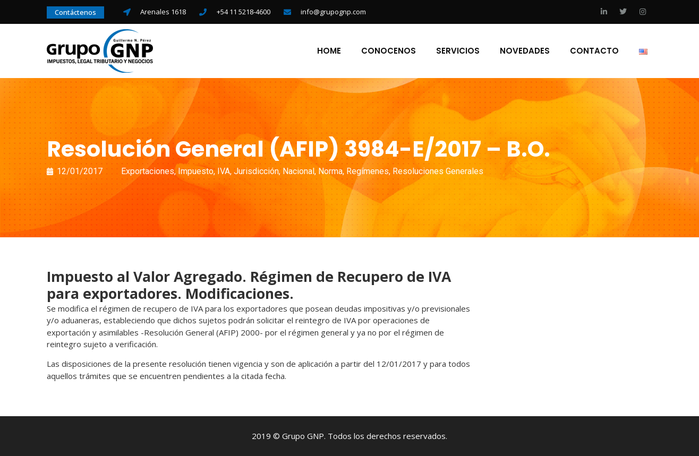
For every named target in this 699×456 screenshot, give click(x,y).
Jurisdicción (256, 171)
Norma (330, 171)
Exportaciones (147, 171)
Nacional (298, 171)
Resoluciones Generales (438, 171)
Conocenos (388, 51)
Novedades (525, 51)
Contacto (594, 51)
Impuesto (196, 171)
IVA (223, 171)
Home (329, 51)
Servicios (458, 51)
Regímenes (367, 171)
